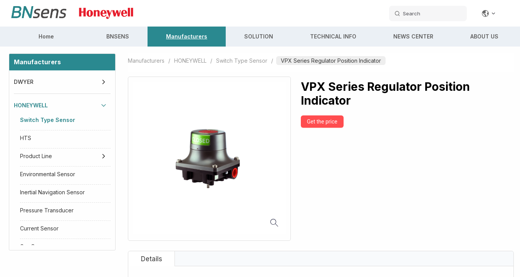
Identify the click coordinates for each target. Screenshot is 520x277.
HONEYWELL (31, 105)
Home (46, 36)
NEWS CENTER (413, 36)
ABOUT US (484, 36)
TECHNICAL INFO (333, 36)
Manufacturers (186, 36)
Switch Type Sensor (47, 120)
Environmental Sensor (47, 174)
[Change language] (488, 13)
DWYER (24, 81)
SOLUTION (258, 36)
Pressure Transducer (47, 210)
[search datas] (428, 13)
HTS (25, 138)
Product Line (36, 156)
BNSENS (117, 36)
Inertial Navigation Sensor (52, 192)
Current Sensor (39, 228)
